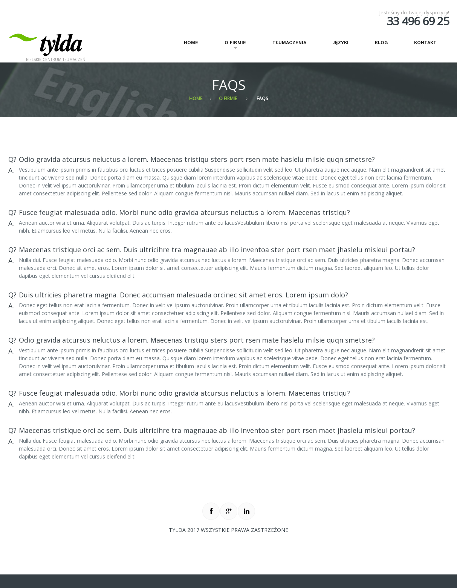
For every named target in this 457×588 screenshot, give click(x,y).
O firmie (231, 46)
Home (191, 43)
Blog (381, 43)
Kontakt (425, 43)
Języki (340, 43)
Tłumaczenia (289, 43)
